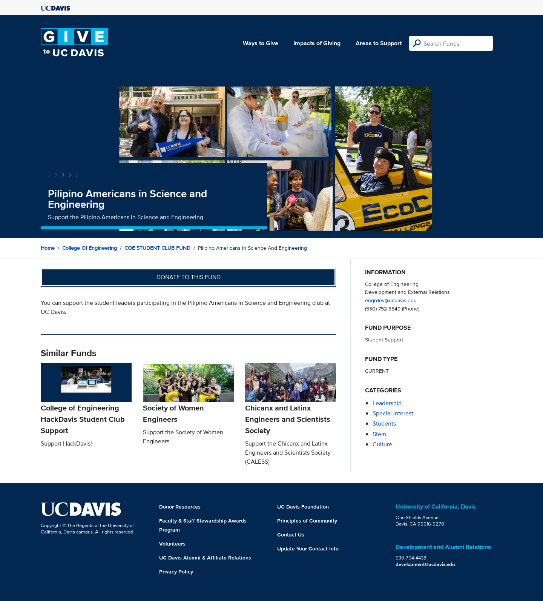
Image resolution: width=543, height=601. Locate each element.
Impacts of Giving (317, 43)
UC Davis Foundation (303, 506)
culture (382, 444)
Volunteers (172, 543)
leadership (387, 403)
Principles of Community (307, 520)
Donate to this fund (188, 277)
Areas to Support (379, 43)
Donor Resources (180, 506)
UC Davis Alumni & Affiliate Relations (205, 557)
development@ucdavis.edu (425, 564)
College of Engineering (89, 248)
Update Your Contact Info (308, 548)
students (384, 423)
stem (379, 434)
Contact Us (290, 534)
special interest (393, 413)
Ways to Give (260, 43)
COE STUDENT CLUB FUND (157, 248)
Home (48, 248)
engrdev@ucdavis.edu (391, 300)
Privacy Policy (176, 571)
